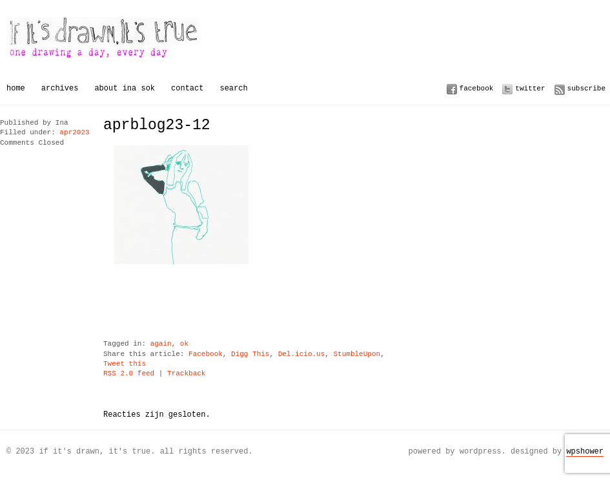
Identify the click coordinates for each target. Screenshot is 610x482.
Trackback (186, 374)
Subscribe (586, 88)
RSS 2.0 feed (128, 374)
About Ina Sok (124, 88)
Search (233, 88)
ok (184, 344)
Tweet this (124, 364)
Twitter (530, 88)
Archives (60, 88)
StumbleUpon (356, 354)
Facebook (477, 88)
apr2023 (74, 133)
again (161, 344)
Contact (187, 88)
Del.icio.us (301, 354)
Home (15, 88)
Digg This (250, 354)
